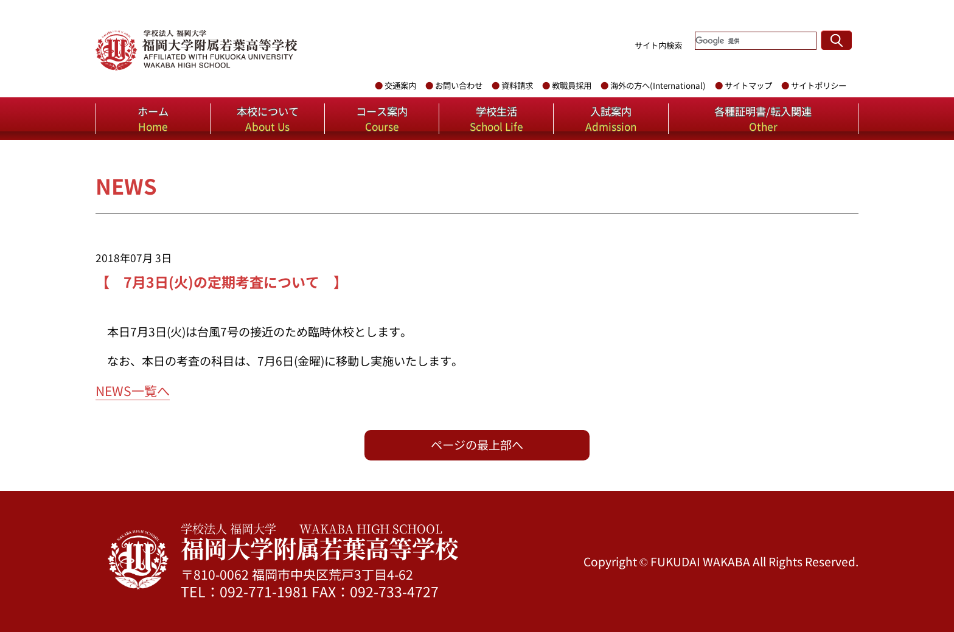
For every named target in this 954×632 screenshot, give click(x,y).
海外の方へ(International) (658, 85)
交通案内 (400, 85)
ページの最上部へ (477, 444)
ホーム (153, 118)
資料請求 (517, 85)
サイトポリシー (818, 85)
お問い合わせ (458, 85)
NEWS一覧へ (133, 390)
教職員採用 (571, 85)
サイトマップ (748, 85)
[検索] (755, 41)
